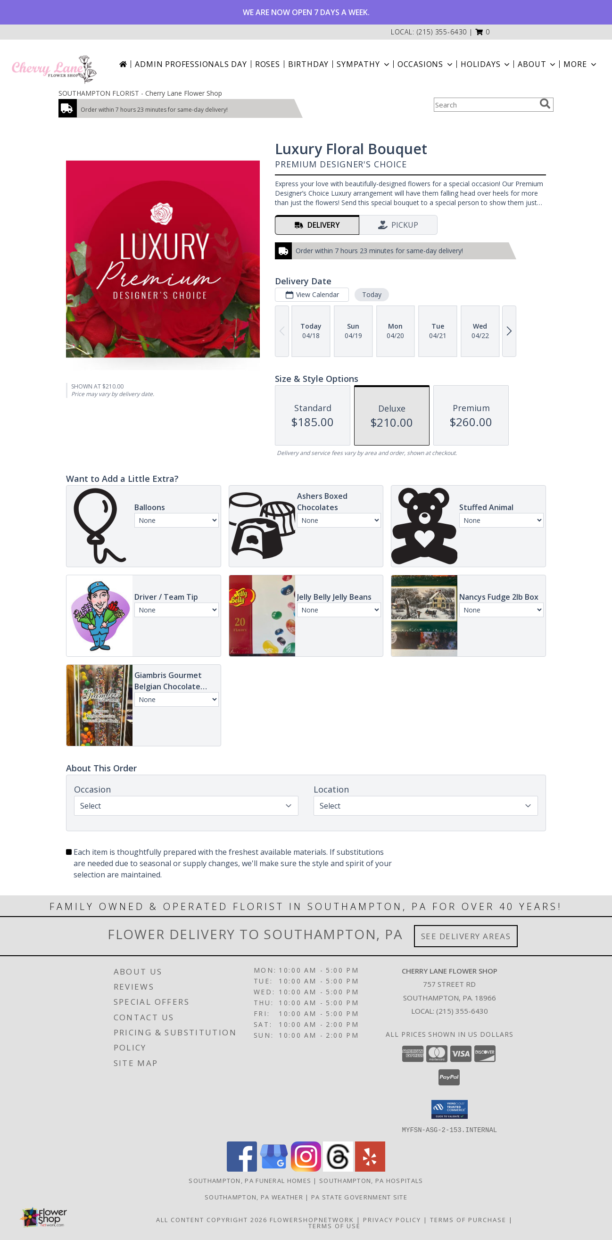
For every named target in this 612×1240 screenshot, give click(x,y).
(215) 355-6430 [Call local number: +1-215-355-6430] (442, 31)
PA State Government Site (359, 1196)
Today (371, 294)
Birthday (308, 64)
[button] (482, 31)
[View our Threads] (338, 1168)
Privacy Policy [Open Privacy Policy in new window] (392, 1219)
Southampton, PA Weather (254, 1196)
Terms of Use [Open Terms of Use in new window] (334, 1225)
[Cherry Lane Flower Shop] (54, 64)
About (537, 64)
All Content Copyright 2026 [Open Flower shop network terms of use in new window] (211, 1219)
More (580, 64)
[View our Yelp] (370, 1168)
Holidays (486, 64)
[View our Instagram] (306, 1168)
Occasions (426, 64)
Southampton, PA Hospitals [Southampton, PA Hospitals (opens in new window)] (371, 1180)
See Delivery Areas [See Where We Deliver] (466, 936)
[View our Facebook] (242, 1168)
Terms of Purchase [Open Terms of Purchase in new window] (468, 1219)
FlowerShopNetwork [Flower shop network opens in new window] (312, 1219)
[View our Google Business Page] (274, 1168)
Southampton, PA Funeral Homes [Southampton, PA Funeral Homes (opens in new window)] (250, 1180)
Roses (267, 64)
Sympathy (364, 64)
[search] (545, 103)
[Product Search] (484, 104)
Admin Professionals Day (191, 64)
